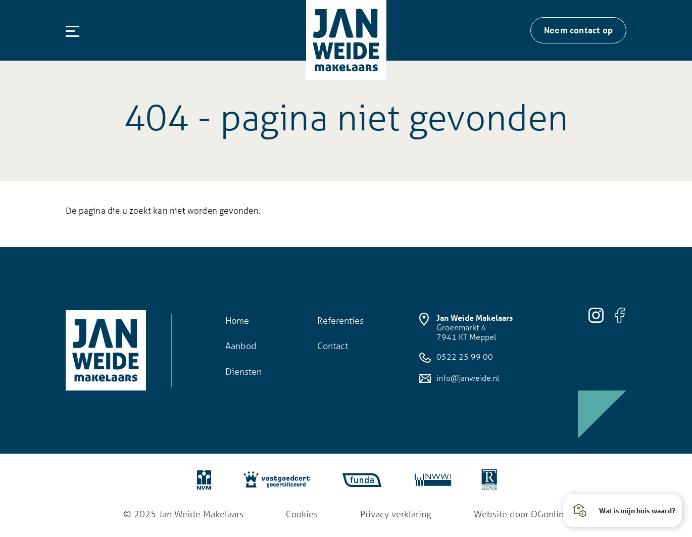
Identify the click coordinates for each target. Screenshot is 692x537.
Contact (332, 345)
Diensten (243, 371)
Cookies (302, 513)
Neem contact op (578, 30)
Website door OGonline (521, 513)
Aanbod (241, 345)
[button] (622, 510)
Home (237, 320)
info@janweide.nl (459, 378)
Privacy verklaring (395, 513)
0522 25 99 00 (456, 357)
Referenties (340, 320)
